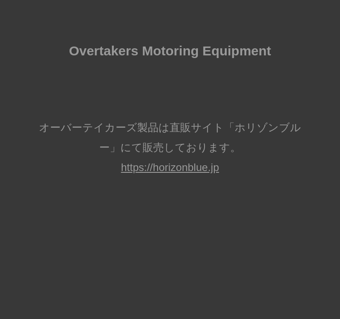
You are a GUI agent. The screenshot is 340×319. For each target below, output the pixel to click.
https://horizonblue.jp (170, 167)
